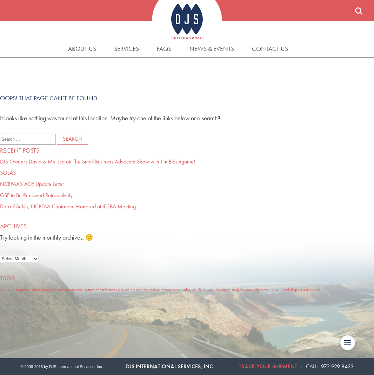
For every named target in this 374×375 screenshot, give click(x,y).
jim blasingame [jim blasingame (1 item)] (136, 290)
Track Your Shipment (268, 366)
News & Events (211, 49)
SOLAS (8, 172)
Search (359, 11)
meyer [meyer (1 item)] (166, 290)
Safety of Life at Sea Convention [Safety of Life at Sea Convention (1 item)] (206, 290)
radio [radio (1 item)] (176, 290)
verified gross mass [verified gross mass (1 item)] (296, 290)
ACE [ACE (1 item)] (3, 290)
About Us (82, 49)
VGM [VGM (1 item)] (316, 290)
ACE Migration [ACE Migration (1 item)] (19, 290)
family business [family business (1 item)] (53, 290)
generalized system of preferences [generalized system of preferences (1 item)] (91, 290)
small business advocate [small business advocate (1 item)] (250, 290)
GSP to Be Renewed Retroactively (36, 195)
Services (126, 49)
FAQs (164, 49)
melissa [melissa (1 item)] (154, 290)
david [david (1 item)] (36, 290)
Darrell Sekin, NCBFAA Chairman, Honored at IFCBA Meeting (68, 206)
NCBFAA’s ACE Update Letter (32, 184)
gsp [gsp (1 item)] (121, 290)
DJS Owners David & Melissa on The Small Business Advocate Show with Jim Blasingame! (97, 161)
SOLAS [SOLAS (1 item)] (275, 290)
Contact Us (270, 49)
